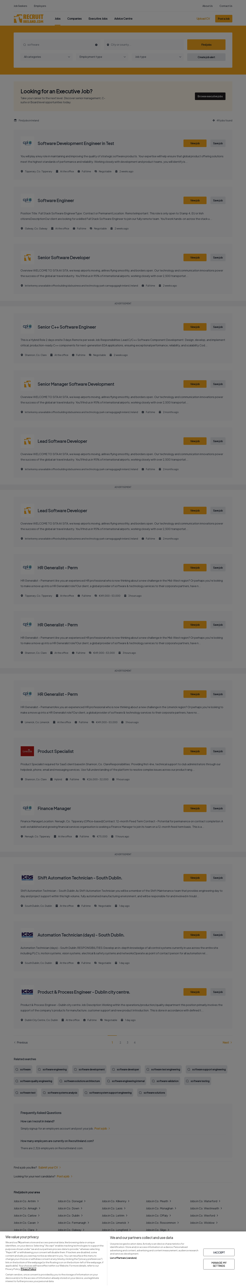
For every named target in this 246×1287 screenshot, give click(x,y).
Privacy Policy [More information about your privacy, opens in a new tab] (28, 1269)
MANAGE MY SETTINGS (219, 1264)
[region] (123, 1259)
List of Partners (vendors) (123, 1258)
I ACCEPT (219, 1252)
